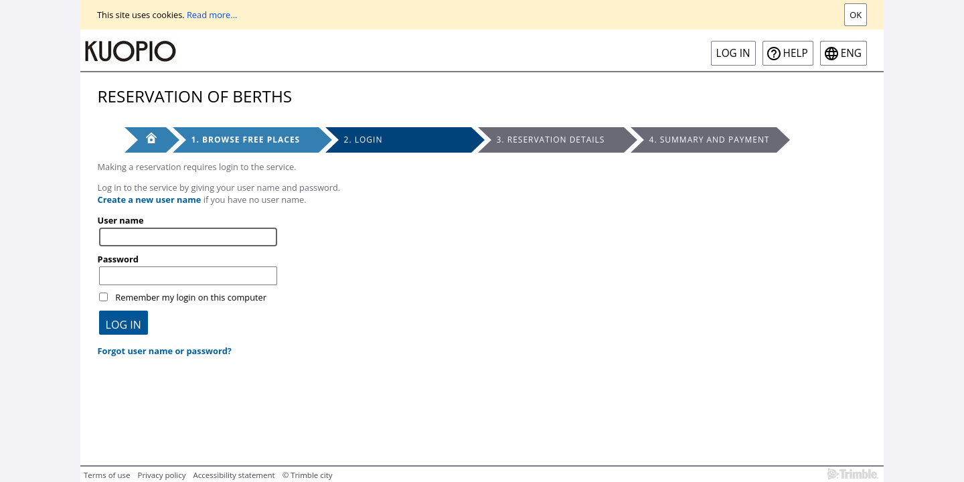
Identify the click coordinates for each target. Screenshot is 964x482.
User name (121, 220)
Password (118, 259)
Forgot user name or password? (165, 351)
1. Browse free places (246, 139)
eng (851, 53)
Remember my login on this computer (190, 297)
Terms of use (107, 475)
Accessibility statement (234, 475)
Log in (733, 53)
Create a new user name (150, 199)
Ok (856, 15)
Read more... (212, 15)
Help (795, 53)
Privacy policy (161, 475)
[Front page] (145, 140)
